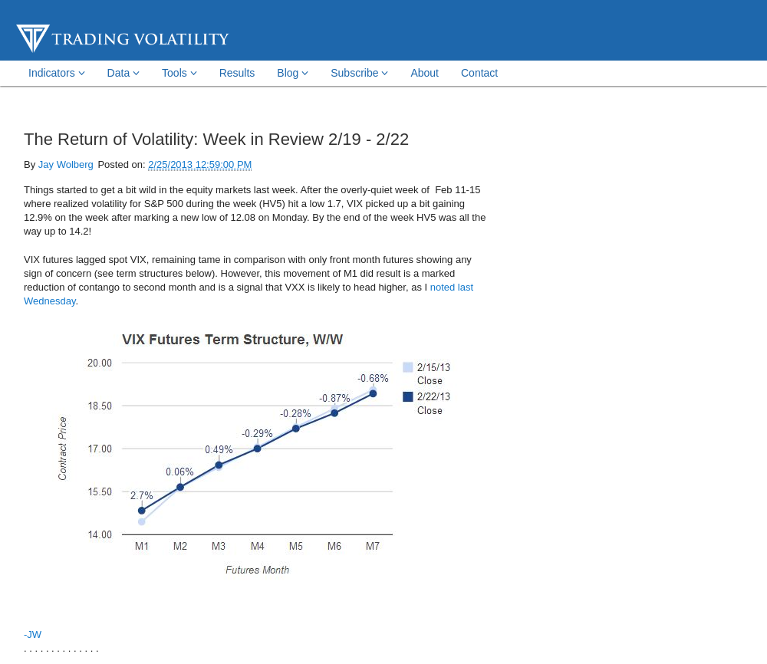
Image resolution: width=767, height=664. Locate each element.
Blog (292, 73)
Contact (479, 73)
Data (123, 73)
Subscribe (359, 73)
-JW (32, 634)
